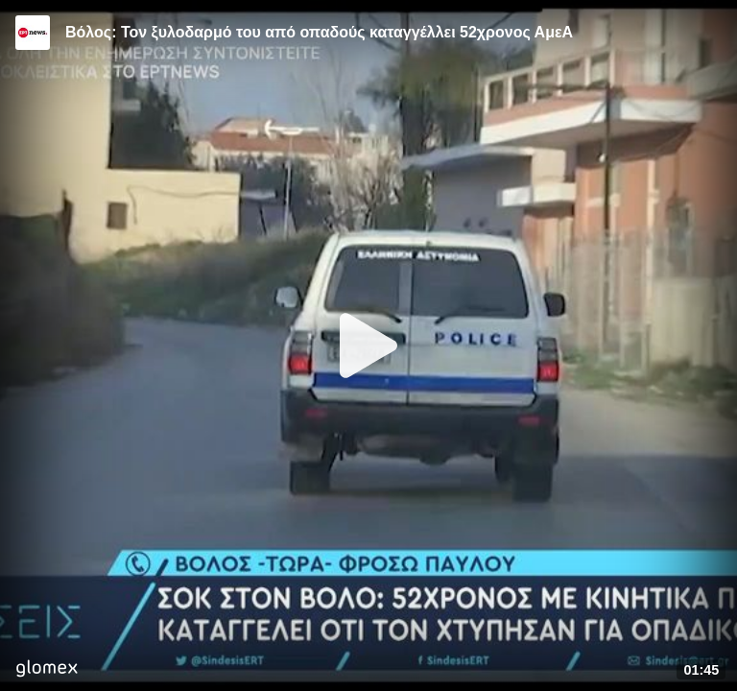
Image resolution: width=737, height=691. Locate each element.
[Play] (368, 345)
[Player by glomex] (46, 670)
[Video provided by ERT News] (32, 32)
